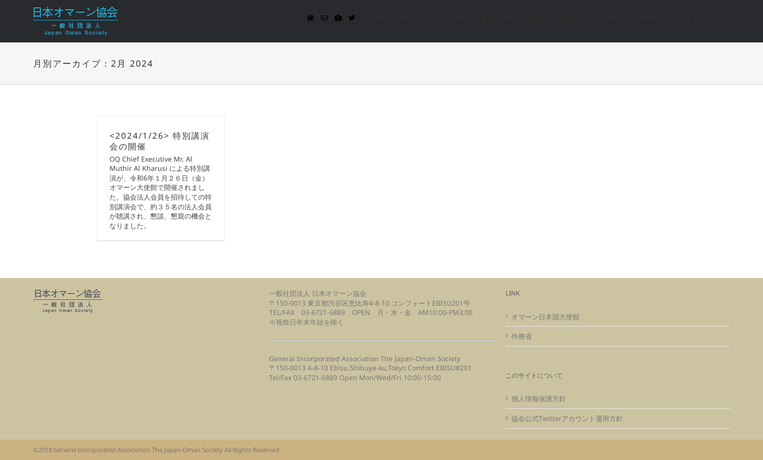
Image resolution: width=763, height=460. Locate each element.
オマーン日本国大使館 (545, 316)
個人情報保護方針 (538, 398)
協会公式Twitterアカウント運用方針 (567, 418)
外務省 (521, 336)
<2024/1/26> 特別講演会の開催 (159, 141)
